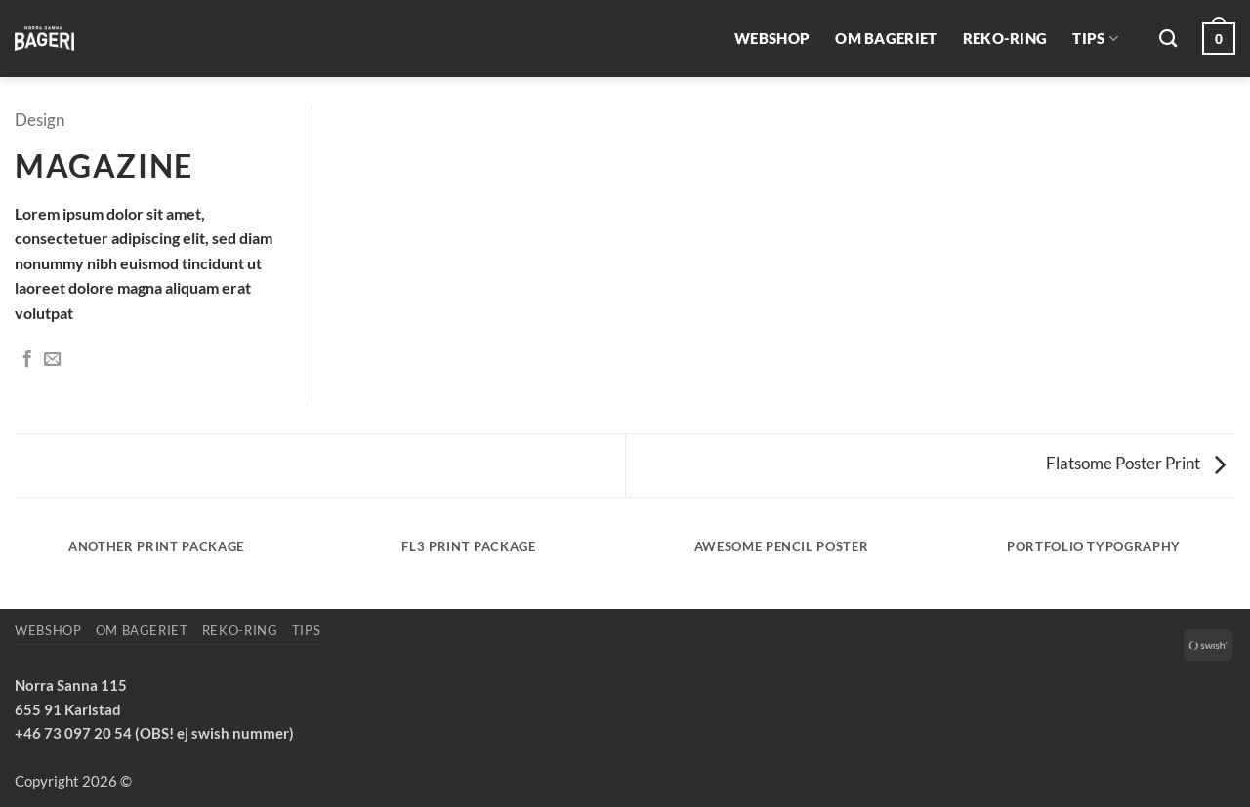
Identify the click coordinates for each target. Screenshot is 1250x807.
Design (39, 119)
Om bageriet (886, 38)
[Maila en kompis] (52, 360)
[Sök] (1168, 39)
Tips (1095, 38)
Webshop (772, 38)
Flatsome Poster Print (1136, 463)
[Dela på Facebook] (27, 360)
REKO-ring (1005, 38)
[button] (1218, 38)
